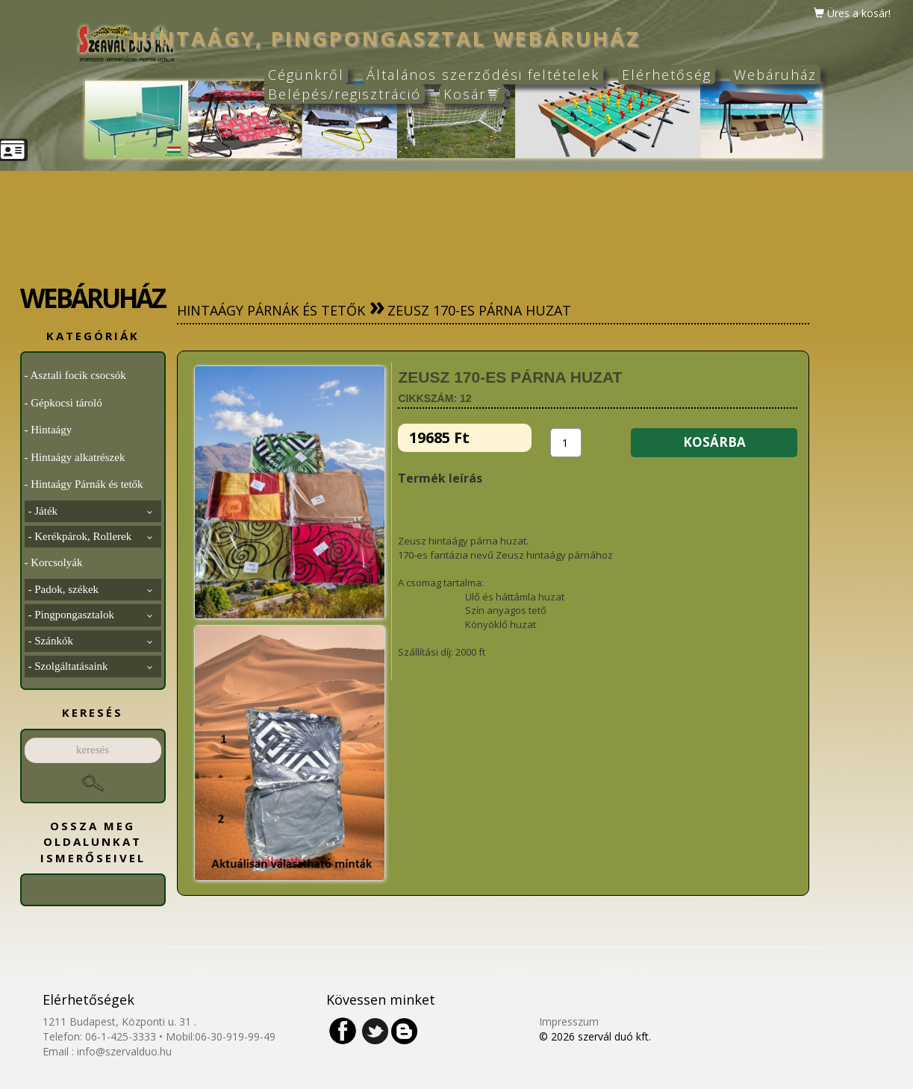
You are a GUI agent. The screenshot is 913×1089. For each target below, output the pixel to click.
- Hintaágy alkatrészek (75, 457)
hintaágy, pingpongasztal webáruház (386, 38)
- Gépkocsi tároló (63, 403)
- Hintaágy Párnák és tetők (84, 484)
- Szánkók (90, 641)
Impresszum (569, 1021)
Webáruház (775, 75)
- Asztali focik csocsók (75, 375)
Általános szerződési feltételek (483, 75)
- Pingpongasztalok (90, 615)
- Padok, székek (90, 589)
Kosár (472, 94)
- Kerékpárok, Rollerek (90, 536)
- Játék (90, 511)
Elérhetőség (666, 75)
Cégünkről (306, 75)
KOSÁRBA (714, 442)
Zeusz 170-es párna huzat (479, 310)
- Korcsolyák (54, 562)
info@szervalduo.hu (124, 1051)
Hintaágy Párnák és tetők (271, 310)
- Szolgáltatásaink (90, 666)
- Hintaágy (48, 430)
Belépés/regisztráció (344, 94)
